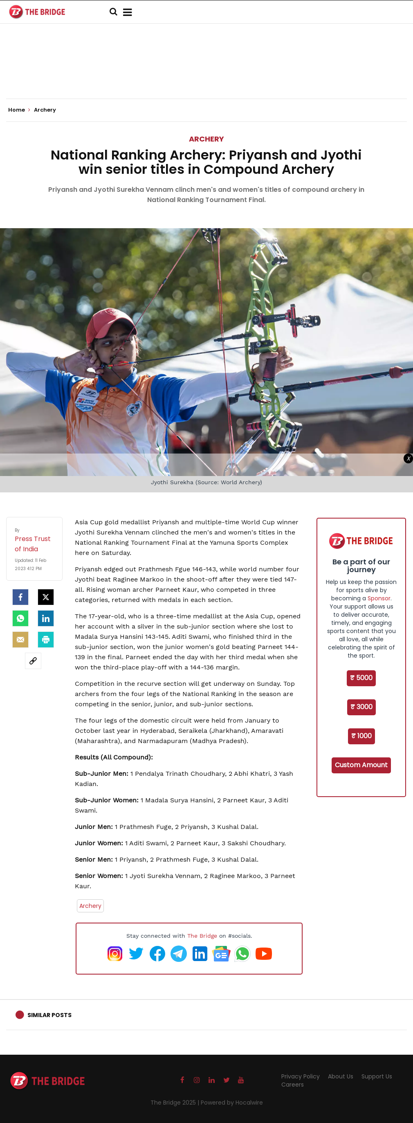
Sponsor (379, 598)
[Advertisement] (206, 73)
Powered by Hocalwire (232, 1102)
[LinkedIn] (46, 618)
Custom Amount (361, 765)
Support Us (376, 1076)
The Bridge (202, 935)
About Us (340, 1076)
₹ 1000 (361, 736)
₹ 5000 (361, 678)
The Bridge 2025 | (175, 1102)
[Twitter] (46, 597)
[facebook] (20, 597)
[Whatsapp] (20, 618)
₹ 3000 (361, 707)
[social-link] (33, 661)
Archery (206, 139)
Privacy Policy (300, 1076)
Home (19, 110)
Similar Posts (49, 1015)
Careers (292, 1084)
